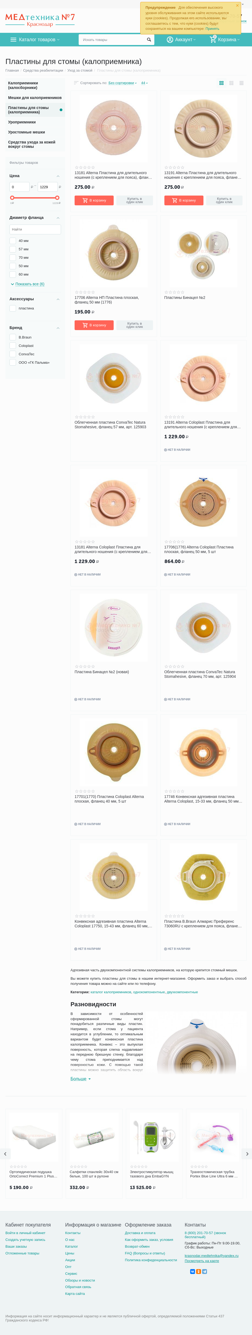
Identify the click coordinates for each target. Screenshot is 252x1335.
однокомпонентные (149, 992)
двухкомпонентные (182, 992)
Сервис (71, 1274)
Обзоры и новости (80, 1280)
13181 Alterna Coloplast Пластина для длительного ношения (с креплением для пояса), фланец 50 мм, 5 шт (111, 549)
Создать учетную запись (25, 1240)
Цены (69, 1253)
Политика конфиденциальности (151, 1260)
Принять (212, 29)
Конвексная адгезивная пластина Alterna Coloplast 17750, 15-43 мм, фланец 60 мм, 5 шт (113, 923)
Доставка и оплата (140, 1233)
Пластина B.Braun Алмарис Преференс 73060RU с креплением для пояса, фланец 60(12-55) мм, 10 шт (202, 923)
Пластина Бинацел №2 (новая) (102, 672)
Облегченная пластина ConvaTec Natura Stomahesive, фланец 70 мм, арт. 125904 (200, 674)
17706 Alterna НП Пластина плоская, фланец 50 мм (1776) (107, 299)
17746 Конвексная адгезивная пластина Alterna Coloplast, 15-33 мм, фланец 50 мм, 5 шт (202, 798)
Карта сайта (75, 1294)
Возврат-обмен (137, 1246)
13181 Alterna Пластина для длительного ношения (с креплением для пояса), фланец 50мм (114, 175)
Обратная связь (78, 1287)
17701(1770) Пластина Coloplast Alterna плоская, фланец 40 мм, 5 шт (109, 798)
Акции (70, 1260)
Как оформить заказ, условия (149, 1240)
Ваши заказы (16, 1246)
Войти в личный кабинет (25, 1233)
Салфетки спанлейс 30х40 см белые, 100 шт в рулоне (94, 1174)
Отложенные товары (22, 1253)
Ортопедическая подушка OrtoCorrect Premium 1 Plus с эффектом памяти (33, 1174)
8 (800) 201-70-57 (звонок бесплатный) (205, 1235)
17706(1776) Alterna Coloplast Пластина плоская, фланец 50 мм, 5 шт (199, 549)
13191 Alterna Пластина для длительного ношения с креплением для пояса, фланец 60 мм (202, 175)
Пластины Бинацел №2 (185, 297)
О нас (70, 1240)
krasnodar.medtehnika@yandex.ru (211, 1256)
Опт (68, 1267)
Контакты (72, 1233)
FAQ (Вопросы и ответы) (145, 1253)
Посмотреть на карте (202, 1261)
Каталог (71, 1246)
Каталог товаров (37, 39)
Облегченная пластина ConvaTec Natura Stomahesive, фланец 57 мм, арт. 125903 (110, 424)
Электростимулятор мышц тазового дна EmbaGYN (151, 1174)
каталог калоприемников (111, 992)
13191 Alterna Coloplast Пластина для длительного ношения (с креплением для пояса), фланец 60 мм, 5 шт (200, 424)
